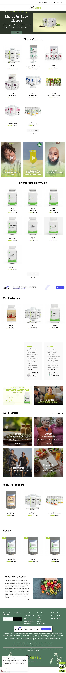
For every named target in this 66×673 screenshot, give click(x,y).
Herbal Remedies (25, 646)
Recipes (39, 622)
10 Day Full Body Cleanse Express (33, 67)
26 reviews (35, 562)
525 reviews (57, 329)
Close (6, 668)
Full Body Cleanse (12, 67)
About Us (39, 616)
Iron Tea (33, 560)
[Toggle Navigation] (4, 7)
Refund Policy (37, 643)
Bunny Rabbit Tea (11, 514)
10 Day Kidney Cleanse (53, 67)
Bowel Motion (55, 327)
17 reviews (13, 515)
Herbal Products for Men (35, 646)
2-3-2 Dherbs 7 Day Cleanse (55, 514)
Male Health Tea (54, 560)
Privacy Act (30, 643)
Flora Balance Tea (11, 560)
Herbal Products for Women (48, 646)
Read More (27, 600)
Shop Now (16, 32)
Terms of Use (16, 643)
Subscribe (17, 619)
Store (38, 618)
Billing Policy (43, 643)
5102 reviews (35, 329)
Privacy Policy (23, 643)
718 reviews (35, 69)
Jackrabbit (11, 327)
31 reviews (57, 562)
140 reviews (13, 329)
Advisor (62, 662)
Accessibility (50, 643)
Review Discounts (41, 624)
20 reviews (13, 562)
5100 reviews (14, 69)
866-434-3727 (31, 616)
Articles (39, 620)
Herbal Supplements (16, 646)
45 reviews (56, 69)
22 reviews (57, 515)
